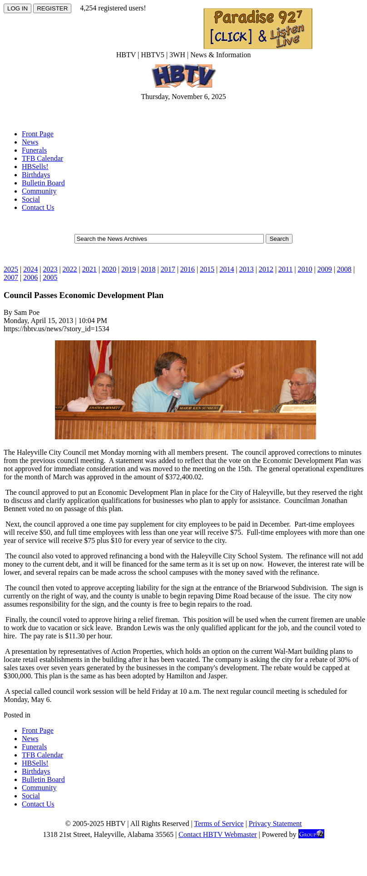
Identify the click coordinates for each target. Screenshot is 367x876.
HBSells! (35, 166)
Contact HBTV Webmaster (218, 834)
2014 (226, 269)
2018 (148, 269)
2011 (285, 269)
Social (31, 199)
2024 (30, 269)
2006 (30, 277)
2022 (70, 269)
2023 (50, 269)
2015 (207, 269)
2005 (50, 277)
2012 (266, 269)
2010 (305, 269)
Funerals (34, 150)
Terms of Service (218, 823)
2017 (168, 269)
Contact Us (38, 207)
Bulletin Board (43, 183)
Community (39, 191)
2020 (109, 269)
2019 (128, 269)
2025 (11, 269)
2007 (11, 277)
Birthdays (36, 175)
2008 (344, 269)
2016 (187, 269)
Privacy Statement (275, 823)
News (30, 142)
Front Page (38, 134)
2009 (324, 269)
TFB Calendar (42, 158)
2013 (246, 269)
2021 (89, 269)
